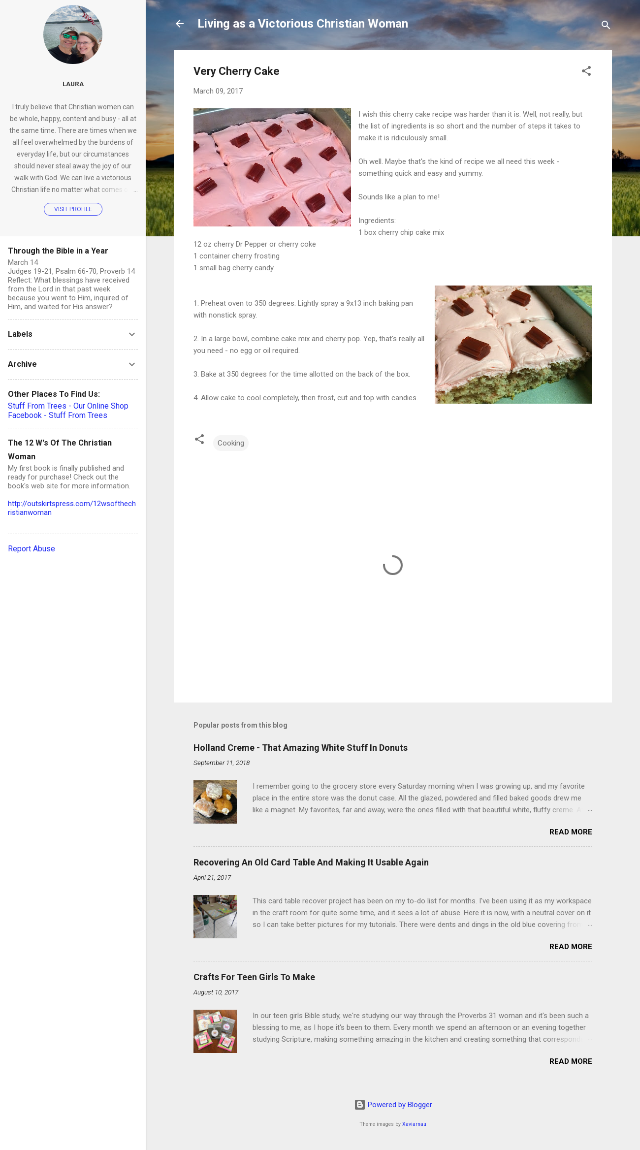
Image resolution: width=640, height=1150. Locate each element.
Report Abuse (31, 548)
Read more (570, 832)
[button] (586, 72)
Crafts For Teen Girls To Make (254, 977)
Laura (73, 84)
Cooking (231, 443)
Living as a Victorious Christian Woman (302, 24)
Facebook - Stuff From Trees (57, 415)
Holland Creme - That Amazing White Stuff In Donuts (300, 747)
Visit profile (73, 209)
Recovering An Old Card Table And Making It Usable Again (311, 862)
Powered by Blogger (393, 1104)
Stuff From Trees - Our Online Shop (68, 406)
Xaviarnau (414, 1124)
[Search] (606, 27)
